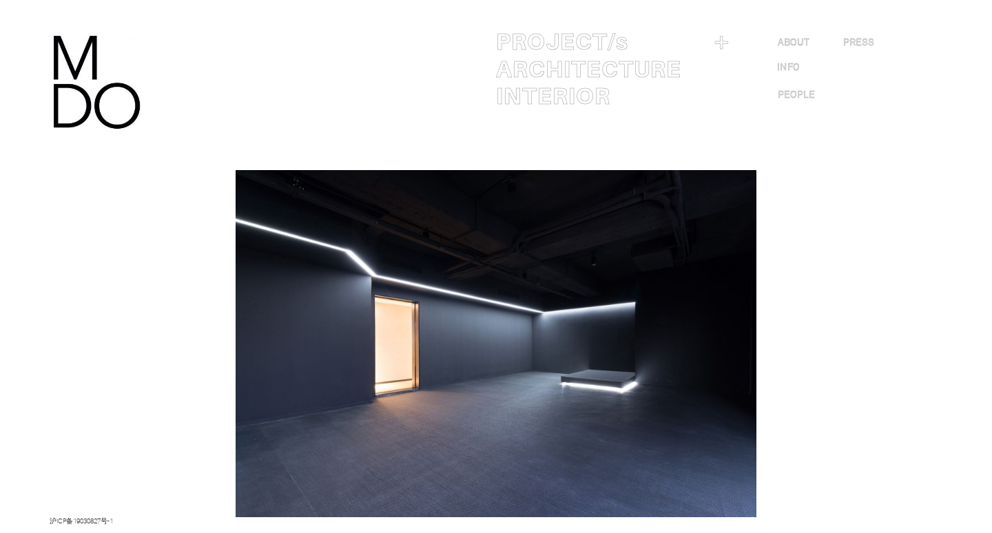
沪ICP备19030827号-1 (81, 521)
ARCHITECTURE (588, 69)
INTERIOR (553, 96)
